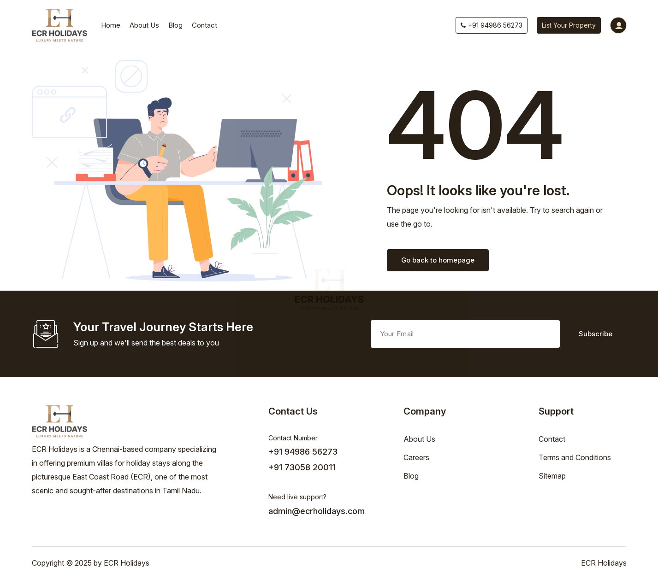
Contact (204, 25)
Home (110, 25)
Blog (175, 25)
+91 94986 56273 (491, 25)
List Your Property (569, 25)
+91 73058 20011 (301, 467)
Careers (416, 457)
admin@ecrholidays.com (316, 511)
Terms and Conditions (575, 457)
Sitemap (552, 475)
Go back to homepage (437, 260)
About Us (144, 25)
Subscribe (595, 333)
